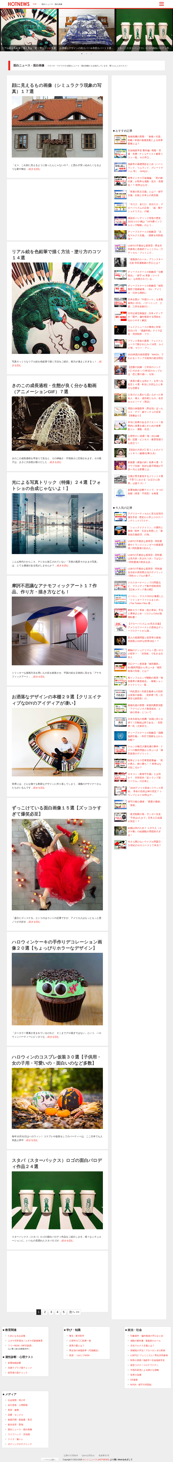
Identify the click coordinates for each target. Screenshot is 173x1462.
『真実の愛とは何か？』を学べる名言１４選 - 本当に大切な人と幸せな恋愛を (138, 384)
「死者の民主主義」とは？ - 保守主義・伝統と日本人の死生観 (138, 193)
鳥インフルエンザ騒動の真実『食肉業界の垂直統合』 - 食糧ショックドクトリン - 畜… (138, 681)
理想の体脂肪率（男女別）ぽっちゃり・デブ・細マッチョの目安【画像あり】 (138, 412)
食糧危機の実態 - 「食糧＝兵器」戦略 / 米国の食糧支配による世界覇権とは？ (138, 140)
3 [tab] (91, 53)
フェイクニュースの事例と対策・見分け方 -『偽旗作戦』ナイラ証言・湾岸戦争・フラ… (138, 330)
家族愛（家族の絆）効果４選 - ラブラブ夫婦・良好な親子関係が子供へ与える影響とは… (138, 466)
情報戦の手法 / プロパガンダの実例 (147, 1350)
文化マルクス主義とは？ (142, 1345)
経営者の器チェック (18, 1372)
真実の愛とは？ (77, 1345)
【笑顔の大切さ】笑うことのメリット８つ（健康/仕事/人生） (138, 451)
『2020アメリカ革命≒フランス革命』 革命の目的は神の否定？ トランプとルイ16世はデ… (138, 791)
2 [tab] (86, 53)
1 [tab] (81, 53)
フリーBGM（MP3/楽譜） (20, 1347)
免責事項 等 (103, 1455)
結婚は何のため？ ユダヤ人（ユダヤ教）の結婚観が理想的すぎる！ (138, 831)
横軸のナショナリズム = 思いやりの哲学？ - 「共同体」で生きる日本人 (139, 653)
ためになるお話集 (16, 1336)
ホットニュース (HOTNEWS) (96, 1459)
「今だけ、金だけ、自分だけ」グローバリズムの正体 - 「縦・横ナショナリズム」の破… (138, 208)
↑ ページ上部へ (50, 1460)
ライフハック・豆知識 (19, 1434)
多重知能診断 (14, 1363)
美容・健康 (13, 1410)
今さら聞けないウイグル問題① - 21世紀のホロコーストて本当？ (138, 843)
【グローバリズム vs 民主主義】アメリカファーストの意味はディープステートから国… (138, 627)
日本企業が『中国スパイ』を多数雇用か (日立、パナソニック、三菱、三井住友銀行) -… (138, 303)
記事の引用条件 (71, 1455)
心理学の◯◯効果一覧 (80, 1340)
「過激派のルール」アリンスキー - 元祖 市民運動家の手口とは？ (138, 261)
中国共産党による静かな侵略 (144, 1370)
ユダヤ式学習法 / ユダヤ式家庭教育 (25, 1340)
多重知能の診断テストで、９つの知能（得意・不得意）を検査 (138, 491)
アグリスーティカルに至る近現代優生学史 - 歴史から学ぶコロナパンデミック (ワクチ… (138, 517)
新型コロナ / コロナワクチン (144, 1365)
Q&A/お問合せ (88, 1455)
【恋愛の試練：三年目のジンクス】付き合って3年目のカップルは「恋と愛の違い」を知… (138, 370)
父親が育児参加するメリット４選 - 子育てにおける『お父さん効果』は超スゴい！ (138, 479)
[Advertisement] (57, 210)
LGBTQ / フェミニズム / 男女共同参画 (149, 1355)
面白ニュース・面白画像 (20, 1429)
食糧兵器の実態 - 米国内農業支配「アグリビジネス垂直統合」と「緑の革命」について (138, 709)
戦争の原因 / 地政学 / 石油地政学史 (147, 1360)
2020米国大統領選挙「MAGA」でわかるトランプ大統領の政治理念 (139, 356)
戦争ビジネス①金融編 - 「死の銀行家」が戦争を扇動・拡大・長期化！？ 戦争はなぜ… (138, 181)
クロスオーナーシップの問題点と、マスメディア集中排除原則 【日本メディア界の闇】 (137, 586)
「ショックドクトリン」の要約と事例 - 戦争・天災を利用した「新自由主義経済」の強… (138, 531)
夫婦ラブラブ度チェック (20, 1367)
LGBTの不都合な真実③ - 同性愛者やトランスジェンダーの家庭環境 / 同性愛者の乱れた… (138, 544)
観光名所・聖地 (15, 1424)
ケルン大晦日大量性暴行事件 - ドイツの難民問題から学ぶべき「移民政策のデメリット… (138, 750)
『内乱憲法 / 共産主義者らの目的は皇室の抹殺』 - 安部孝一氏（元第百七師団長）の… (138, 695)
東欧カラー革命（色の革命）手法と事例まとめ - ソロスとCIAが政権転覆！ (138, 613)
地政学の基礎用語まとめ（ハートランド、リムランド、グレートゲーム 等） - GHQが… (138, 167)
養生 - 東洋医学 (76, 1336)
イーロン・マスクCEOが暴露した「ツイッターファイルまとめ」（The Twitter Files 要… (139, 599)
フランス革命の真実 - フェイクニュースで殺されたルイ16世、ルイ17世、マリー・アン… (138, 344)
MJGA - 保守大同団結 (141, 1384)
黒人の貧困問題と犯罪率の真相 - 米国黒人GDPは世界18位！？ (138, 639)
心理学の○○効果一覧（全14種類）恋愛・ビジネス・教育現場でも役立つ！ (138, 439)
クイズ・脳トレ (15, 1439)
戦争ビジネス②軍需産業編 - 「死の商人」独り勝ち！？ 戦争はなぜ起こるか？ (138, 764)
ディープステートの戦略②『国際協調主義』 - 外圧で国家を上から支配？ (138, 736)
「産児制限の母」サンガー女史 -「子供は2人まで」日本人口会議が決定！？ (138, 817)
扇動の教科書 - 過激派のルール (145, 1340)
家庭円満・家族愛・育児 (20, 1419)
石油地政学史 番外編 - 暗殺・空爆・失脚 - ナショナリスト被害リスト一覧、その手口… (138, 154)
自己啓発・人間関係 (18, 1405)
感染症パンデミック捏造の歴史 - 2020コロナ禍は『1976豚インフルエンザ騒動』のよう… (138, 221)
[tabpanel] (29, 30)
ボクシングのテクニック (20, 1444)
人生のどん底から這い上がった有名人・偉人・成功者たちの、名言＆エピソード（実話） (138, 398)
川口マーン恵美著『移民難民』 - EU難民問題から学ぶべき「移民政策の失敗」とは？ (138, 667)
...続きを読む (33, 169)
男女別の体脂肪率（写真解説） (84, 1350)
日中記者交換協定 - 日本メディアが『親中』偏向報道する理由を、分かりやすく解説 (138, 317)
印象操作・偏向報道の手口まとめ (146, 1336)
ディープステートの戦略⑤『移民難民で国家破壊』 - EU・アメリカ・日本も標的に (138, 289)
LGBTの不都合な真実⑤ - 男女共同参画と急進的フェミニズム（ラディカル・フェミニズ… (138, 249)
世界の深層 (135, 1375)
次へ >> (74, 1312)
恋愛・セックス (15, 1415)
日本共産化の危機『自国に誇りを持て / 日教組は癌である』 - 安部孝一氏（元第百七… (138, 722)
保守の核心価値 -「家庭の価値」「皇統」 (138, 803)
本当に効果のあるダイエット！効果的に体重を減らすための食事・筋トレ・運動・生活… (138, 425)
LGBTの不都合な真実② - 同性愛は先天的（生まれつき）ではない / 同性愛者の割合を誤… (138, 558)
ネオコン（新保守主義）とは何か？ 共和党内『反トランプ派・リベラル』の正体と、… (138, 777)
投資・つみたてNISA (79, 1355)
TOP (35, 4)
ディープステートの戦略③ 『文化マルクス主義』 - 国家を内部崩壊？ (138, 235)
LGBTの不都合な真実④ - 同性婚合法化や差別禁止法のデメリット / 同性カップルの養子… (138, 572)
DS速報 (134, 1379)
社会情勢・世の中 (16, 1400)
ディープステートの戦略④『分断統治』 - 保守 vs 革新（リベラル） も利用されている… (138, 275)
